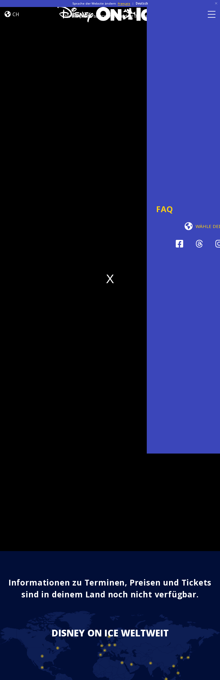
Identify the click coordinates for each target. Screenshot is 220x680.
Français (124, 3)
